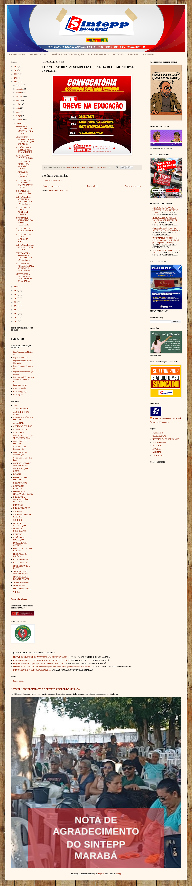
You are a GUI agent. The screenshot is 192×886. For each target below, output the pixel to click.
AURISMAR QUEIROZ (22, 426)
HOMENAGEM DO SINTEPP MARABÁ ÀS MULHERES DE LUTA (165, 220)
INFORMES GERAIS (98, 54)
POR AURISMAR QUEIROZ (20, 544)
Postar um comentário (53, 181)
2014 (16, 310)
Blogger (119, 874)
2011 (16, 321)
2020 (16, 287)
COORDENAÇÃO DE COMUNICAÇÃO (22, 464)
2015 (16, 306)
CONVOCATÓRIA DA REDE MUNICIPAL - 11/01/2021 (25, 247)
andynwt (100, 874)
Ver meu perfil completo (159, 422)
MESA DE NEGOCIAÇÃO (19, 524)
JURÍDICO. (17, 520)
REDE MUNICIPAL (21, 563)
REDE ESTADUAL (21, 559)
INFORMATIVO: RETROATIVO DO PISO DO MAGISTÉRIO (24, 221)
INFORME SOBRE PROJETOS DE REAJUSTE (32, 670)
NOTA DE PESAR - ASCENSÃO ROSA (24, 229)
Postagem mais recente (51, 186)
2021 (16, 82)
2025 (16, 66)
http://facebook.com (20, 358)
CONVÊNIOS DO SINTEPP (20, 442)
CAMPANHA (18, 433)
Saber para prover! (20, 385)
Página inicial (92, 186)
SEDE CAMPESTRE (21, 582)
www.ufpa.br (18, 395)
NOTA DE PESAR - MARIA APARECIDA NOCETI (23, 237)
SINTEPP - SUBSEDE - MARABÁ (167, 419)
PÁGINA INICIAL (17, 54)
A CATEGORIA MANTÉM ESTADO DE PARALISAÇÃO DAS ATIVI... (25, 140)
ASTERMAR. (18, 423)
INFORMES (18, 505)
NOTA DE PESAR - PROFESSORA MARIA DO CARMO (23, 165)
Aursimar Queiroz (20, 429)
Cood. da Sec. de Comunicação (19, 448)
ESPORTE (133, 54)
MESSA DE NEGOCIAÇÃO (19, 530)
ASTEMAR (148, 54)
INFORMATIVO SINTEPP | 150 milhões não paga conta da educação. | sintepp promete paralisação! (167, 240)
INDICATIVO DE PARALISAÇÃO (23, 192)
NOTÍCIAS (118, 54)
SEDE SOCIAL (19, 586)
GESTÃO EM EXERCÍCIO (18, 487)
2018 (16, 294)
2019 (16, 291)
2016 (16, 302)
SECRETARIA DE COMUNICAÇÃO (20, 572)
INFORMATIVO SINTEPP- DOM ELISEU (23, 493)
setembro (19, 97)
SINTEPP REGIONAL (22, 589)
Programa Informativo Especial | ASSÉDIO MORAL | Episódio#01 (166, 229)
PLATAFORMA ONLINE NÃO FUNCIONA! (22, 174)
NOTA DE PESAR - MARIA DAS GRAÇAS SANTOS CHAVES (24, 183)
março (18, 116)
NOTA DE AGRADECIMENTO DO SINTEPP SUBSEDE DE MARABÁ (45, 689)
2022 (16, 78)
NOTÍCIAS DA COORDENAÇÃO (68, 54)
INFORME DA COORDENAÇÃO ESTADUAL (20, 499)
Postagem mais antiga (133, 186)
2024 (16, 70)
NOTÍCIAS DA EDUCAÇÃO (19, 539)
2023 (16, 74)
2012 (16, 317)
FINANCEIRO (158, 455)
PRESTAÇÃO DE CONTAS (20, 555)
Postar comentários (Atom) (59, 191)
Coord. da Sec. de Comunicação (20, 453)
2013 (16, 314)
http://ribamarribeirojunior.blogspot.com (23, 362)
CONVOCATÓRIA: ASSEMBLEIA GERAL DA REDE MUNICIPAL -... (24, 200)
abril (18, 112)
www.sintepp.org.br (20, 391)
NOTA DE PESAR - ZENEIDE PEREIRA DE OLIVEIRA (23, 211)
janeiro (19, 123)
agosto (18, 100)
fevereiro (19, 119)
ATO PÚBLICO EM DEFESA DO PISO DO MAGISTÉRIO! (24, 150)
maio (18, 108)
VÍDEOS (16, 592)
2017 (16, 298)
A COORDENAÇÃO (21, 409)
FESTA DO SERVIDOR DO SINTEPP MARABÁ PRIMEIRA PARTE (165, 210)
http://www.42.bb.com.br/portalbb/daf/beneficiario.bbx (23, 379)
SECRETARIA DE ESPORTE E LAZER (21, 578)
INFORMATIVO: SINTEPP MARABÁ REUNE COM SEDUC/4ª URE (25, 267)
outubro (19, 93)
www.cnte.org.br (19, 388)
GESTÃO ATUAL (38, 54)
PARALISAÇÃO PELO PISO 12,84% (24, 157)
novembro (20, 89)
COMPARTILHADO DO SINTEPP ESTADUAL (23, 437)
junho (18, 104)
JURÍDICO (17, 511)
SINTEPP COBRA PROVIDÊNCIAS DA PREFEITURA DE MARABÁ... (24, 277)
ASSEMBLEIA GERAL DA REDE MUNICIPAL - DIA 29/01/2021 (24, 130)
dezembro (20, 85)
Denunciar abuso (19, 599)
